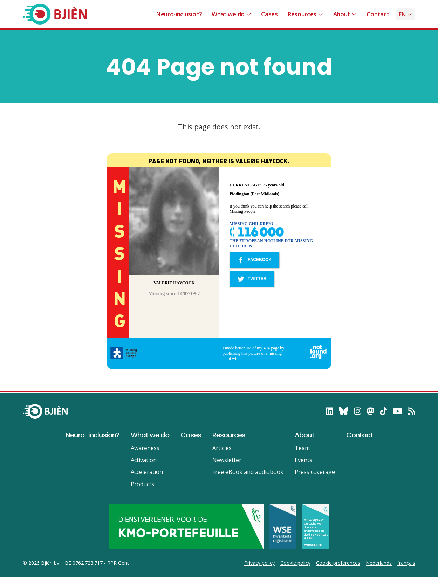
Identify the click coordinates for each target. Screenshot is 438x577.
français (406, 563)
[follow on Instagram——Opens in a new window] (357, 411)
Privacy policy (259, 563)
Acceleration (147, 472)
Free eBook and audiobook (247, 472)
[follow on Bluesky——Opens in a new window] (343, 411)
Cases (269, 14)
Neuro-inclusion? (179, 14)
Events (303, 460)
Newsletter (226, 460)
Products (142, 484)
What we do (232, 14)
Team (302, 448)
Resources (305, 14)
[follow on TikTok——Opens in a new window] (383, 411)
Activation (144, 460)
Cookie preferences (338, 563)
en (405, 14)
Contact (378, 14)
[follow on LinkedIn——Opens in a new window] (329, 411)
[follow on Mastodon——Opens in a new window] (370, 411)
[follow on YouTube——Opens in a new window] (397, 411)
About (345, 14)
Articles (222, 448)
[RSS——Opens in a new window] (411, 411)
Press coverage (315, 472)
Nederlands (379, 563)
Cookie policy (295, 563)
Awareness (145, 448)
